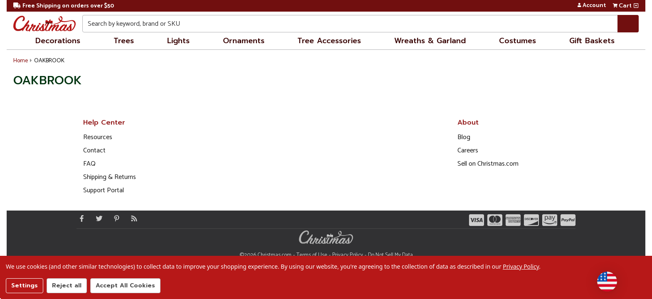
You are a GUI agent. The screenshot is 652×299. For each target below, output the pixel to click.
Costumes (517, 41)
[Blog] (132, 218)
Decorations (57, 41)
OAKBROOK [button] (49, 60)
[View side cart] (636, 5)
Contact (94, 150)
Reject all (67, 285)
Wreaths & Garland (430, 41)
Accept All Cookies (125, 285)
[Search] (628, 23)
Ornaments (243, 41)
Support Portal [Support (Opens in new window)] (103, 190)
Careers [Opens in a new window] (467, 150)
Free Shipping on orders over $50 (63, 6)
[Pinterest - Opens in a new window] (114, 218)
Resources (97, 137)
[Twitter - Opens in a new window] (97, 218)
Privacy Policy (521, 266)
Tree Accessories (329, 41)
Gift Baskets (592, 41)
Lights (178, 41)
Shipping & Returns (109, 177)
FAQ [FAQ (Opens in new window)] (89, 163)
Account (591, 6)
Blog (463, 137)
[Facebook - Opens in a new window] (80, 218)
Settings (24, 285)
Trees (124, 41)
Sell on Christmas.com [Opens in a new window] (488, 163)
